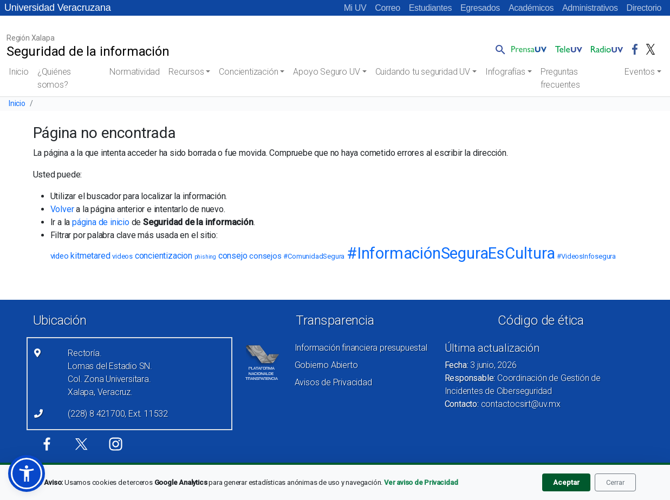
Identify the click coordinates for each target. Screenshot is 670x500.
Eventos (640, 72)
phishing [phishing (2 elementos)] (205, 257)
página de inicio (100, 222)
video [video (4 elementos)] (59, 256)
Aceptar (566, 482)
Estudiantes (430, 7)
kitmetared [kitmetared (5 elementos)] (90, 256)
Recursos (186, 72)
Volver (62, 209)
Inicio (19, 72)
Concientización (248, 72)
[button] (498, 49)
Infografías (505, 72)
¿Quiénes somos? (54, 78)
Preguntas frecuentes (560, 78)
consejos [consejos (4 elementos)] (265, 256)
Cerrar (615, 482)
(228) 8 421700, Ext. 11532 (118, 414)
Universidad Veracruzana (57, 7)
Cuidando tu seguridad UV (422, 72)
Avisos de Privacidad (333, 382)
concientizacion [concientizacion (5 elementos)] (163, 256)
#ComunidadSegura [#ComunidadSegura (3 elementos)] (313, 256)
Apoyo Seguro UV (326, 72)
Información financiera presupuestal (361, 348)
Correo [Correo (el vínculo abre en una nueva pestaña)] (387, 7)
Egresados (480, 7)
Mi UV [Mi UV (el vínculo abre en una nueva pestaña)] (355, 7)
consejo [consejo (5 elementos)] (233, 256)
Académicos (531, 7)
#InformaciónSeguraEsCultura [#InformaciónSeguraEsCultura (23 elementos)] (451, 253)
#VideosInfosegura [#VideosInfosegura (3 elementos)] (586, 256)
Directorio (644, 7)
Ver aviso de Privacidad (421, 482)
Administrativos (589, 7)
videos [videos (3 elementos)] (122, 256)
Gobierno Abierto (326, 365)
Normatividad (134, 72)
